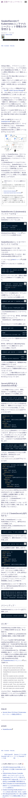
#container (6, 45)
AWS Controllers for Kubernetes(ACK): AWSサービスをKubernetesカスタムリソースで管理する (14, 785)
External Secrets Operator (10, 191)
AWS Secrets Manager (17, 90)
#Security (12, 45)
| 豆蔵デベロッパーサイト (12, 2)
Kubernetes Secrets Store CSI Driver (12, 192)
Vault (5, 90)
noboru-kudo (6, 36)
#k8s (2, 45)
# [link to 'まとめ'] (7, 622)
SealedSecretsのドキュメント (13, 659)
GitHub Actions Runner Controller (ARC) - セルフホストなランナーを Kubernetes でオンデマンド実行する (14, 774)
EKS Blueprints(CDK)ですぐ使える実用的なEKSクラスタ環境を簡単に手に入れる (15, 795)
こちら (19, 233)
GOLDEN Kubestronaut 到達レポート (14, 766)
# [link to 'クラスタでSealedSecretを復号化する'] (7, 514)
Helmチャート (16, 259)
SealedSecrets (5, 121)
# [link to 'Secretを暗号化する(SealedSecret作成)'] (17, 385)
